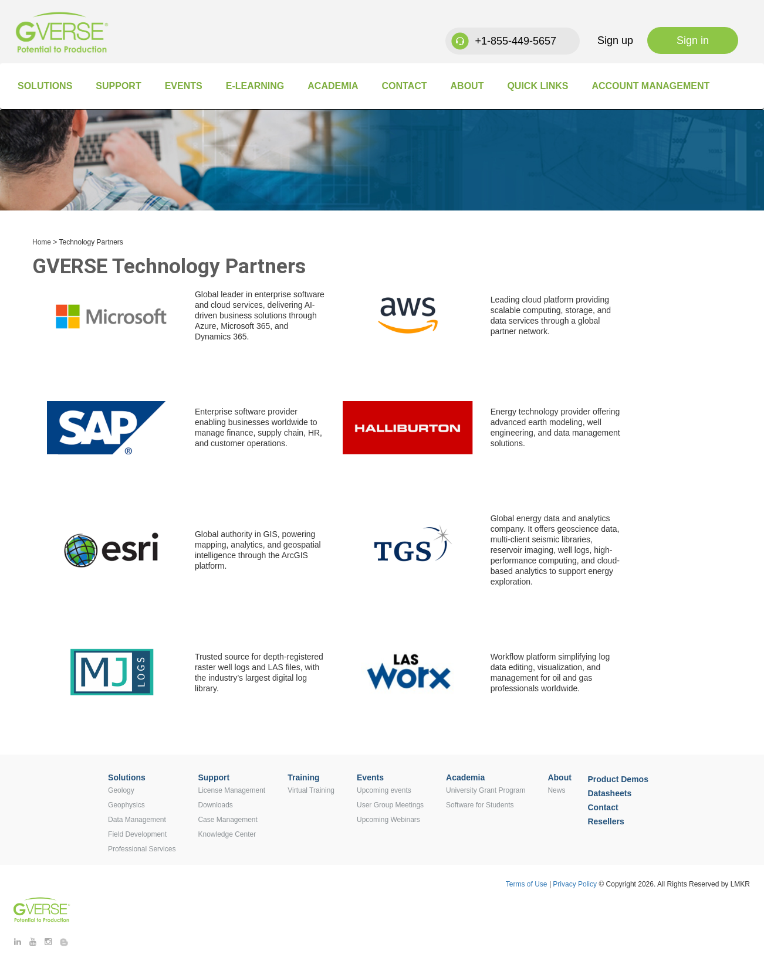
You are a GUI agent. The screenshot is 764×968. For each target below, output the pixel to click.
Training (303, 777)
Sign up (615, 40)
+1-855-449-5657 (515, 41)
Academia (332, 86)
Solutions (45, 86)
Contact (404, 86)
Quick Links (537, 86)
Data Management (137, 820)
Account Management (650, 86)
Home (41, 242)
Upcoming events (384, 790)
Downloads (215, 805)
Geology (121, 790)
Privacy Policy (576, 884)
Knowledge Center (227, 834)
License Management (231, 790)
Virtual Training (311, 790)
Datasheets (609, 793)
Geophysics (126, 805)
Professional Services (141, 849)
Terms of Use (526, 884)
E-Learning (255, 86)
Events (183, 86)
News (556, 790)
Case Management (227, 820)
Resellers (605, 821)
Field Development (137, 834)
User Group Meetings (390, 805)
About (467, 86)
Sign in (693, 40)
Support (118, 86)
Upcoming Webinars (388, 820)
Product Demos (617, 779)
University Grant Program (485, 790)
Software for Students (479, 805)
